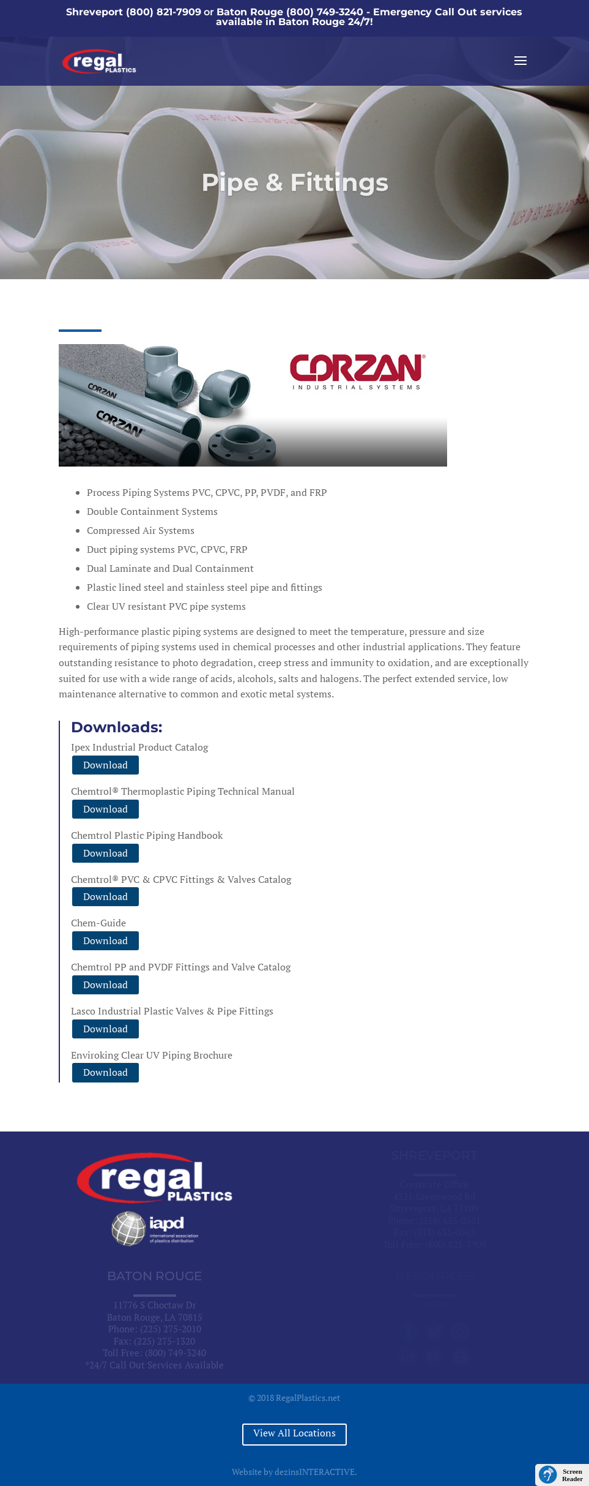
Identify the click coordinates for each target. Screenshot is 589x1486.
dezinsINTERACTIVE (315, 1471)
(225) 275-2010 (170, 1329)
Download (105, 764)
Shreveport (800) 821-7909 (133, 12)
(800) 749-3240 (175, 1352)
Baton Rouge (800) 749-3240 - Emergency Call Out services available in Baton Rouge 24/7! (369, 17)
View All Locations (294, 1432)
